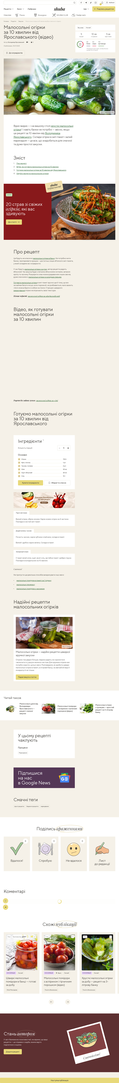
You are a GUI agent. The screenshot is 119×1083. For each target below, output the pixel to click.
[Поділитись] (5, 907)
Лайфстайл (81, 15)
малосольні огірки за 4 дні (47, 400)
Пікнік (22, 15)
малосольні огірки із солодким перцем (45, 277)
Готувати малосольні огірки (25, 282)
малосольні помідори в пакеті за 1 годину (34, 580)
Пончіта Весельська (51, 990)
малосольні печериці (26, 584)
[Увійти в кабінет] (110, 2)
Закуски (21, 21)
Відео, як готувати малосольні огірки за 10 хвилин (38, 167)
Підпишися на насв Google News (34, 777)
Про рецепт (22, 163)
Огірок (23, 459)
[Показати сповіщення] (102, 2)
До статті (14, 222)
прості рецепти (19, 806)
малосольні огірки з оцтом (36, 269)
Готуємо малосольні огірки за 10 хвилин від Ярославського (41, 170)
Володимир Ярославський (16, 42)
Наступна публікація (59, 1080)
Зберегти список (57, 483)
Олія (23, 469)
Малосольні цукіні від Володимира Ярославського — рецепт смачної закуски (28, 708)
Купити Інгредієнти (30, 483)
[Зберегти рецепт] (35, 937)
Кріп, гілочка (25, 462)
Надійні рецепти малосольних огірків (33, 173)
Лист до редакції (102, 862)
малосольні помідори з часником (31, 589)
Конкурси (42, 15)
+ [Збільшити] (68, 448)
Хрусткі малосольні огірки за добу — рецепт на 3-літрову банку (97, 981)
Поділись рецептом (104, 9)
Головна (6, 21)
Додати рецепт (12, 1052)
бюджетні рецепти (32, 806)
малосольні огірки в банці (44, 258)
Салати (9, 195)
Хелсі (20, 9)
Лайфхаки (32, 9)
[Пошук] (74, 2)
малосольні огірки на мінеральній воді (44, 296)
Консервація (11, 973)
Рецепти (9, 9)
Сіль (22, 476)
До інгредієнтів (14, 53)
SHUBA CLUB (62, 15)
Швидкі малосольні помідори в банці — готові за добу (21, 981)
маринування (19, 290)
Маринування (23, 753)
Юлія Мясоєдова (12, 990)
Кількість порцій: (25, 448)
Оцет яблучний (26, 473)
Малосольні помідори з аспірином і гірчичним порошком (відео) (67, 708)
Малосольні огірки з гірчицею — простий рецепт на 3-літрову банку (104, 708)
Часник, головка (27, 466)
